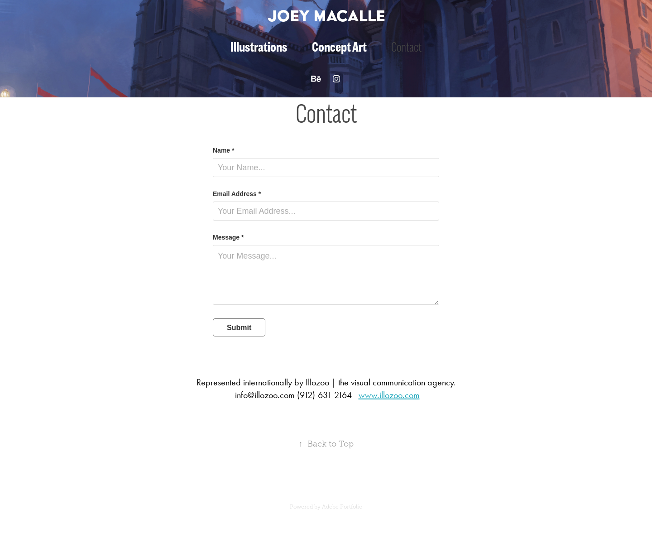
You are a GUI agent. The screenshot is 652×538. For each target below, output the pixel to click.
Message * (228, 237)
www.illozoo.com (389, 394)
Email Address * (237, 194)
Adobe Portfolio (342, 507)
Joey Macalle (326, 15)
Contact (406, 47)
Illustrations (258, 47)
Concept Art (339, 47)
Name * (223, 150)
